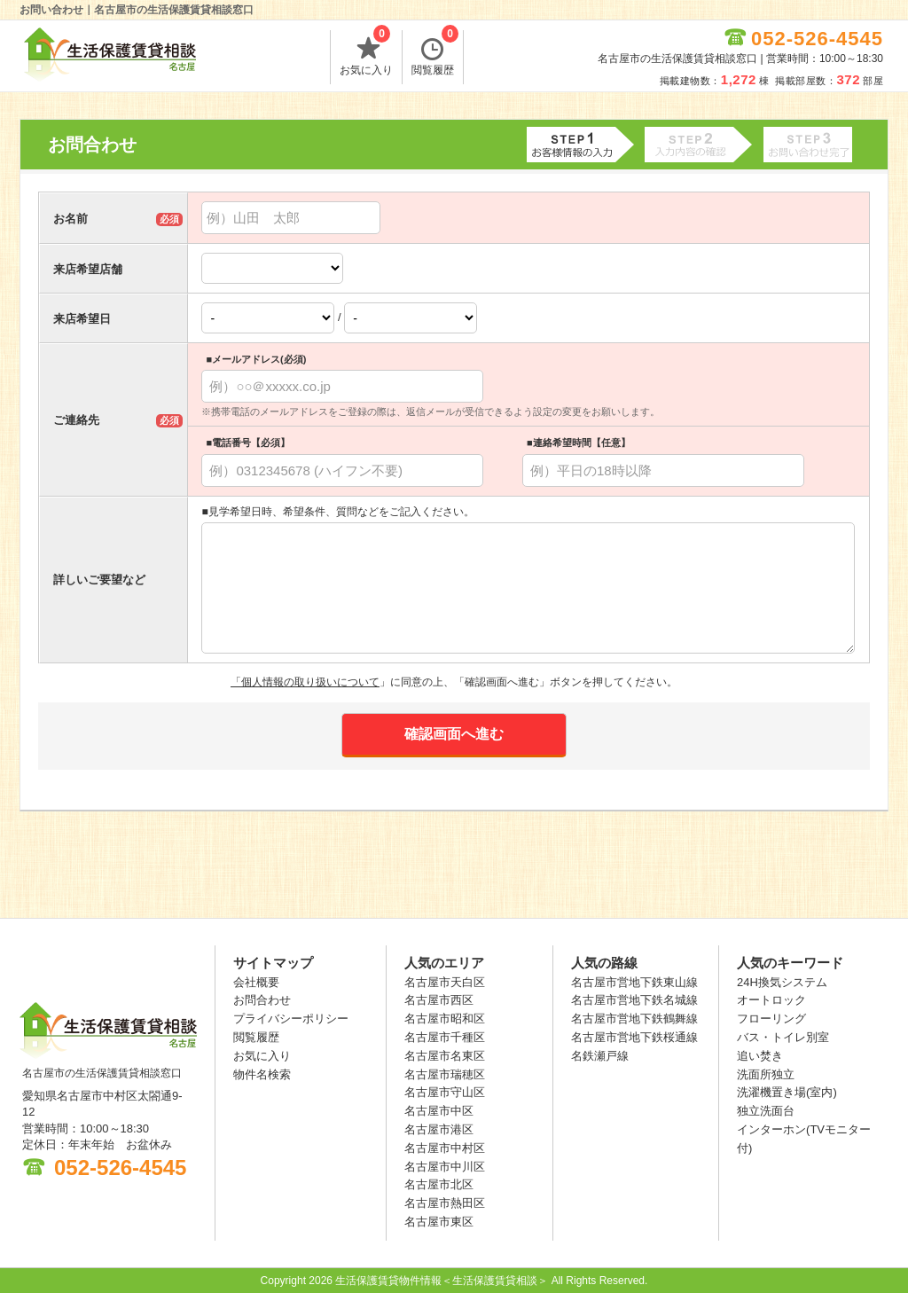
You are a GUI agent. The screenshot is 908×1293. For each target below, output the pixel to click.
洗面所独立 (765, 1074)
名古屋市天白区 (444, 982)
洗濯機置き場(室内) (787, 1092)
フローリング (771, 1018)
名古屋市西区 (439, 1000)
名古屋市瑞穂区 (444, 1074)
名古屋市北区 (439, 1184)
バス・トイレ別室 (783, 1037)
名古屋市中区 (439, 1110)
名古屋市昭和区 (444, 1018)
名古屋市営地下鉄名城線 (634, 1000)
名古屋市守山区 (444, 1092)
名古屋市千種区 (444, 1037)
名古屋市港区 (439, 1129)
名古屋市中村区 (444, 1148)
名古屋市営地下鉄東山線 (634, 982)
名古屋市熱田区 (444, 1203)
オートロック (771, 1000)
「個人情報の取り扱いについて (305, 682)
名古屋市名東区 (444, 1055)
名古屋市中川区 (444, 1166)
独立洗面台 (765, 1110)
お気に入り (366, 53)
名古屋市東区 (439, 1221)
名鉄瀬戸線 (600, 1055)
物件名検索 (262, 1074)
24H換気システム (782, 982)
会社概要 (256, 982)
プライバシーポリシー (290, 1018)
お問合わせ (262, 1000)
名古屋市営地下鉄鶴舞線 (634, 1018)
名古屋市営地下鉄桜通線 (634, 1037)
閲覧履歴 (434, 53)
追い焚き (760, 1055)
